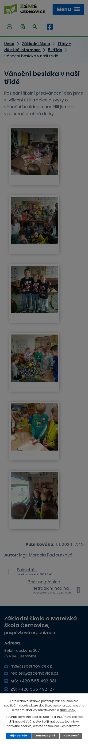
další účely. (68, 710)
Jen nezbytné (45, 735)
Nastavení (71, 735)
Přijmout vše (18, 735)
